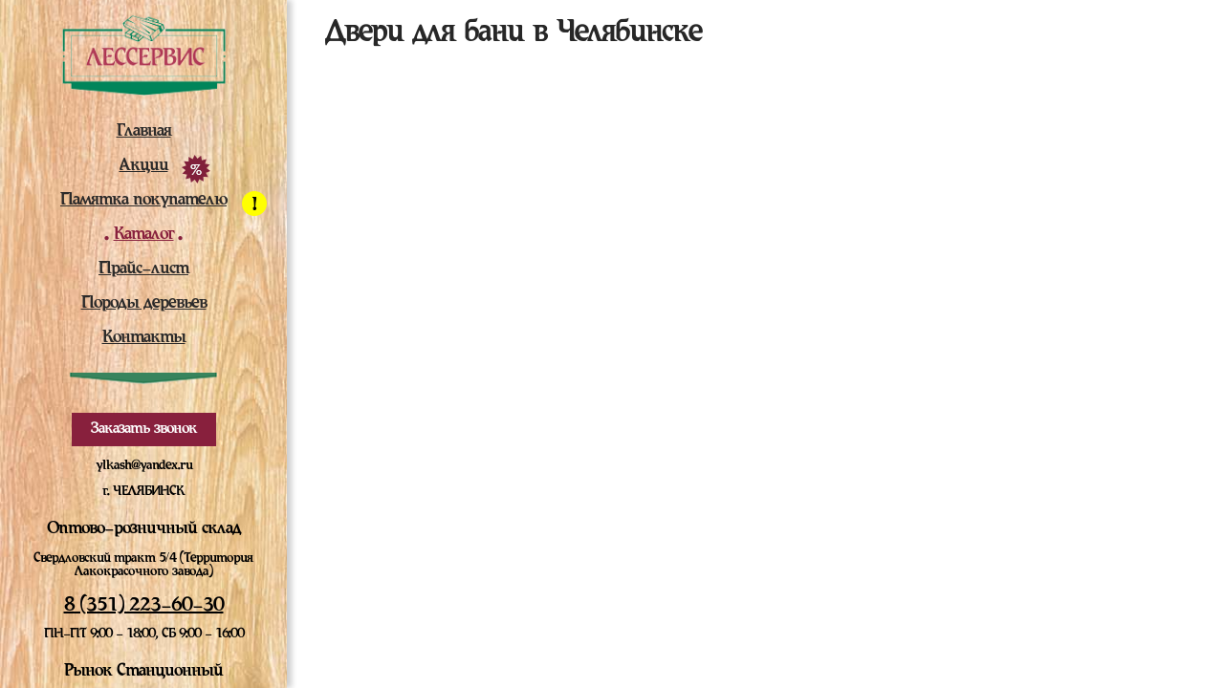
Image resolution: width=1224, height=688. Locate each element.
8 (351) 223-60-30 (144, 605)
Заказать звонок (144, 429)
